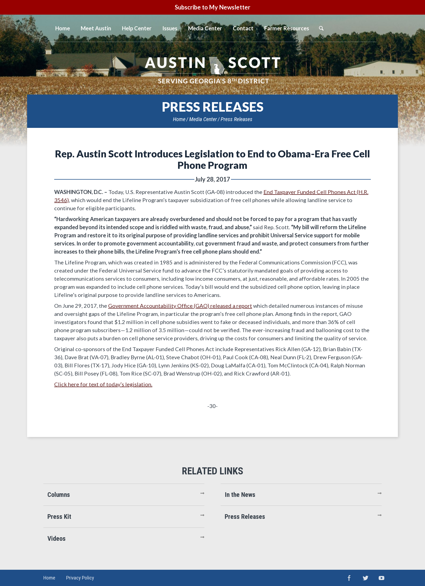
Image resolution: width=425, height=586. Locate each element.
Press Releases (236, 119)
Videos (56, 538)
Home (179, 119)
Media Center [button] (205, 28)
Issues (169, 28)
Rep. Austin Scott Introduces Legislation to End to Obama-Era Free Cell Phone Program (212, 159)
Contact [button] (243, 28)
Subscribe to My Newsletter (212, 7)
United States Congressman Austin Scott (212, 70)
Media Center (203, 119)
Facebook (349, 578)
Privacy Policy (80, 578)
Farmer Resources (286, 28)
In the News (240, 494)
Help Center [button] (137, 28)
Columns (58, 494)
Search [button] (321, 28)
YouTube (382, 578)
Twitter (365, 578)
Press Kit (59, 516)
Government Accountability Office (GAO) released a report (180, 305)
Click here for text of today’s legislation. (103, 384)
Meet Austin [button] (96, 28)
